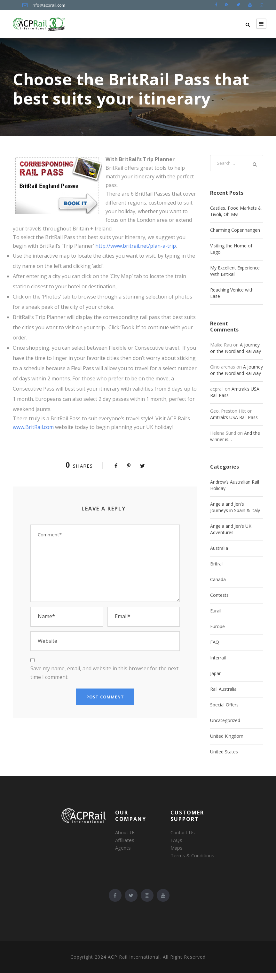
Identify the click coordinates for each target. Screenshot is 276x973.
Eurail (215, 611)
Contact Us (182, 832)
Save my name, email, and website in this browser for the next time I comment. (104, 673)
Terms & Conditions (192, 855)
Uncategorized (225, 720)
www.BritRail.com (33, 427)
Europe (217, 626)
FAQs (176, 840)
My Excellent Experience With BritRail (235, 271)
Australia (219, 548)
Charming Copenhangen (235, 230)
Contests (219, 595)
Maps (176, 848)
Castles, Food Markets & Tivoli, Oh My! (236, 211)
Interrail (218, 658)
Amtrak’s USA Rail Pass (234, 417)
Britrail (217, 564)
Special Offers (224, 705)
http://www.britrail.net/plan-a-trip (135, 245)
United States (224, 752)
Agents (123, 848)
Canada (218, 579)
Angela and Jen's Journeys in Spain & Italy (235, 507)
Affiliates (124, 840)
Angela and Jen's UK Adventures (230, 529)
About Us (125, 832)
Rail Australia (223, 689)
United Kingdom (226, 736)
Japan (216, 673)
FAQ (214, 642)
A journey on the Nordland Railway (235, 348)
